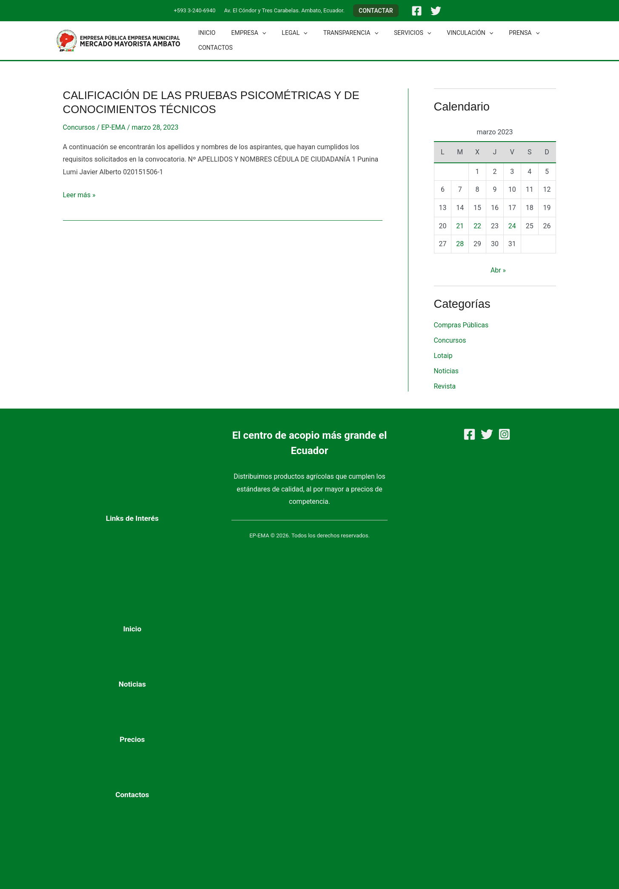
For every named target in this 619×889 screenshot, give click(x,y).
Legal (285, 33)
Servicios (395, 33)
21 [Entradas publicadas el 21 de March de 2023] (460, 226)
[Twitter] (436, 11)
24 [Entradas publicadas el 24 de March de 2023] (512, 226)
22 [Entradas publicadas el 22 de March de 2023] (477, 226)
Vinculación (449, 33)
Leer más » (79, 194)
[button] (376, 10)
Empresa (242, 33)
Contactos (214, 47)
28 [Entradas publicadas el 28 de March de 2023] (460, 244)
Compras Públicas (461, 325)
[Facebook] (416, 11)
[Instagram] (504, 434)
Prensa (500, 33)
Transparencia (337, 33)
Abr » (498, 270)
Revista (445, 386)
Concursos (79, 127)
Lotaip (443, 356)
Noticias (446, 371)
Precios (132, 739)
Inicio (205, 32)
